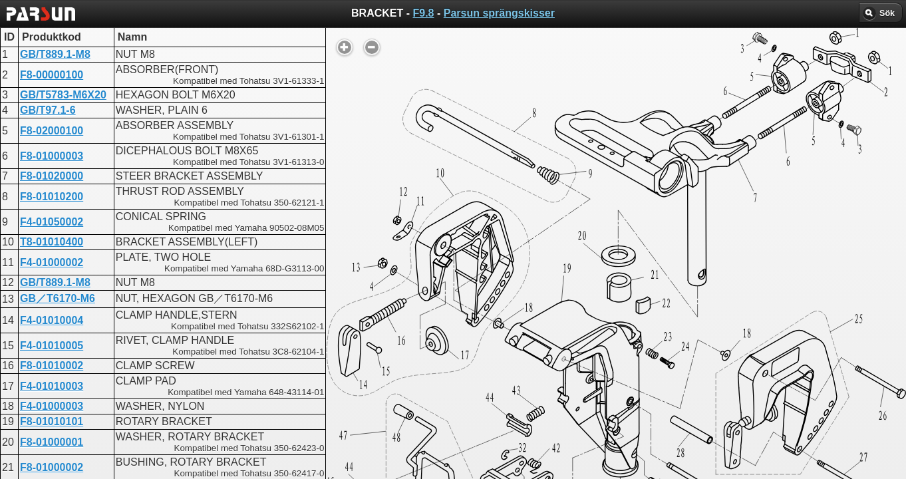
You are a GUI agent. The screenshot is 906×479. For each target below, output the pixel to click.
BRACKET (404, 343)
